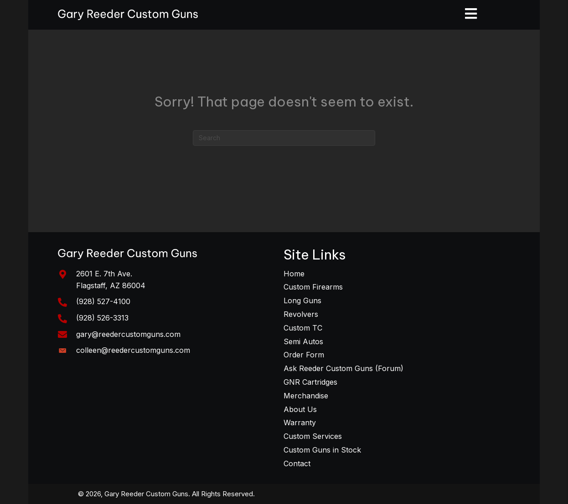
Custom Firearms (313, 286)
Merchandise (306, 395)
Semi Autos (303, 341)
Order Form (304, 354)
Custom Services (313, 436)
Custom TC (303, 327)
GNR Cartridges (310, 382)
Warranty (300, 422)
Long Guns (302, 300)
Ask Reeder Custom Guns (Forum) (343, 368)
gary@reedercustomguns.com (128, 334)
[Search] (284, 138)
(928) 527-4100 (103, 301)
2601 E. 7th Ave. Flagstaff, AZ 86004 (110, 279)
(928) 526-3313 (102, 317)
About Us (300, 409)
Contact (297, 463)
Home (294, 273)
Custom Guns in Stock (322, 449)
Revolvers (301, 314)
